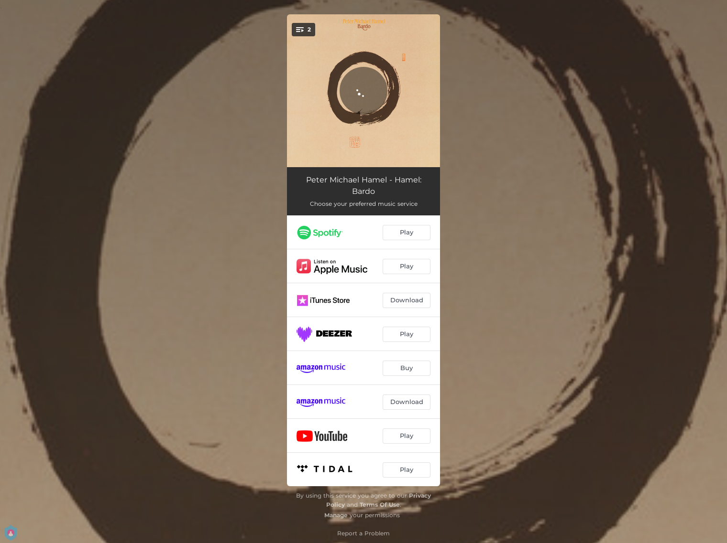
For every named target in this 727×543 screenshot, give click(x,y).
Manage (336, 515)
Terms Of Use (380, 504)
